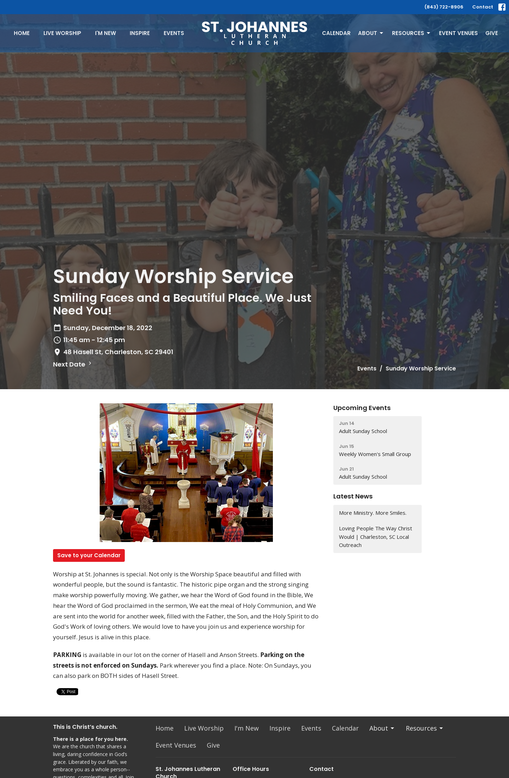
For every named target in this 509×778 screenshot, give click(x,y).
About (371, 33)
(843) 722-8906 (444, 7)
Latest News (353, 496)
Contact (482, 7)
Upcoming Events (362, 407)
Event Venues (458, 33)
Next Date (73, 364)
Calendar (336, 33)
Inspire (140, 33)
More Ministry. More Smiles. (372, 512)
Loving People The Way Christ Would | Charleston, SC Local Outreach (375, 536)
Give (491, 33)
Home (22, 33)
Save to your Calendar (89, 555)
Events (174, 33)
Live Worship (62, 33)
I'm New (105, 33)
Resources (411, 33)
